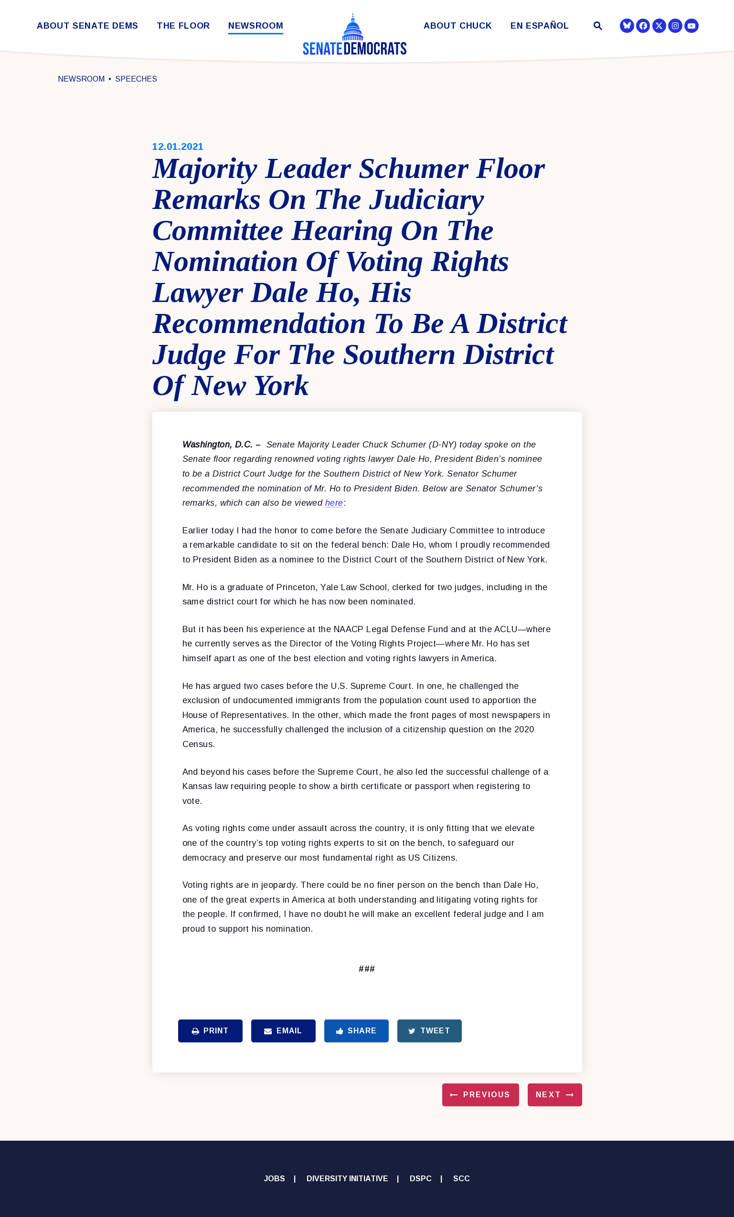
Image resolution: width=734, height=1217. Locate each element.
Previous (487, 1095)
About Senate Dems (87, 26)
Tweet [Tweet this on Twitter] (429, 1031)
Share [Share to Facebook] (356, 1031)
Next (548, 1095)
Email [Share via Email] (283, 1031)
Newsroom (255, 26)
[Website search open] (597, 26)
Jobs (274, 1179)
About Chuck (458, 26)
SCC (461, 1179)
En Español (540, 26)
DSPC (421, 1179)
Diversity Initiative (347, 1179)
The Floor (183, 26)
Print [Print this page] (210, 1031)
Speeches (136, 79)
